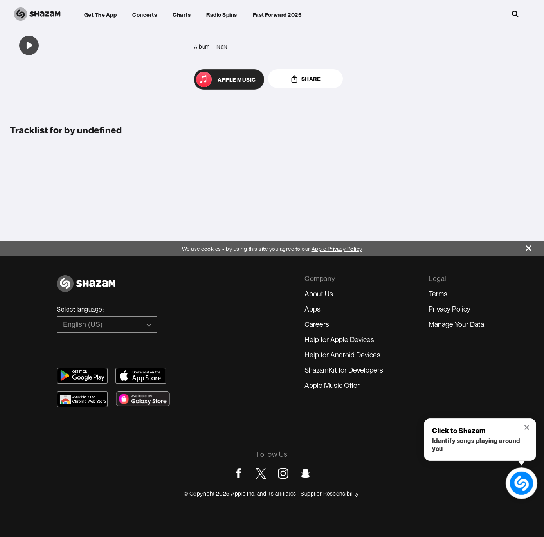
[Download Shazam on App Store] (140, 376)
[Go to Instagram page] (283, 473)
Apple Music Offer (332, 385)
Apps (312, 309)
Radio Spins (221, 14)
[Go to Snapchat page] (305, 473)
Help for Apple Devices (339, 339)
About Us (318, 293)
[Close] (535, 246)
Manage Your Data (456, 324)
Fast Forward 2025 (277, 14)
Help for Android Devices (342, 354)
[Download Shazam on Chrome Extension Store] (82, 399)
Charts (182, 14)
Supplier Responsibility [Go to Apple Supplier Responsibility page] (330, 493)
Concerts (144, 14)
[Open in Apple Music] (229, 79)
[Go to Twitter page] (261, 473)
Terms (438, 293)
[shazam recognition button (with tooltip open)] (521, 483)
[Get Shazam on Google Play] (82, 376)
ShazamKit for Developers (343, 370)
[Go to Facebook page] (238, 473)
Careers (316, 324)
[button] (527, 428)
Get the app (100, 14)
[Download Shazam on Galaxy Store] (142, 398)
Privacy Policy (449, 309)
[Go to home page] (86, 287)
